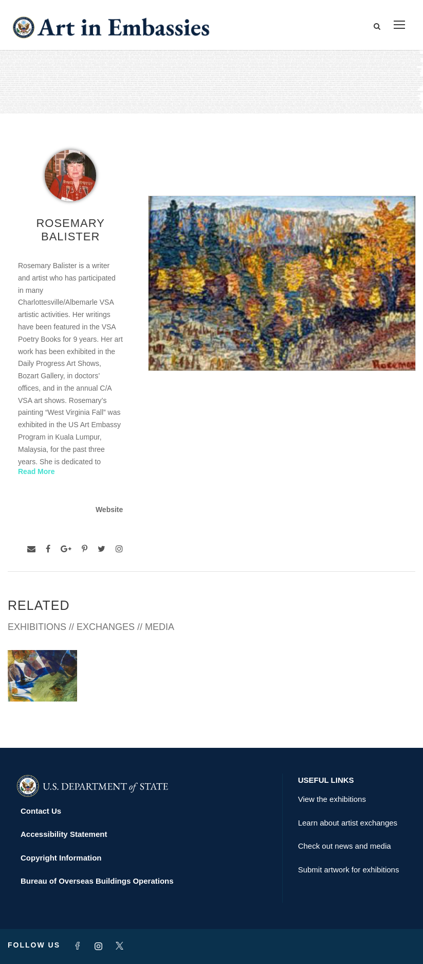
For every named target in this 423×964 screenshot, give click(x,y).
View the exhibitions (332, 799)
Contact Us (41, 811)
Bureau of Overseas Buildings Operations (97, 881)
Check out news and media (344, 846)
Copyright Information (61, 857)
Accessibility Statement (64, 834)
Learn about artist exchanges (347, 822)
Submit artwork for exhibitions (348, 869)
